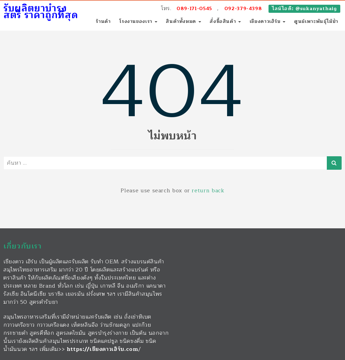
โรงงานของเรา (138, 21)
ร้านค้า (103, 21)
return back (208, 190)
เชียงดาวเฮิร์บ (268, 21)
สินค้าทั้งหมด (183, 21)
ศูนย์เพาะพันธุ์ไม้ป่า (316, 21)
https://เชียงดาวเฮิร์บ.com (102, 349)
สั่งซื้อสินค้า (225, 21)
